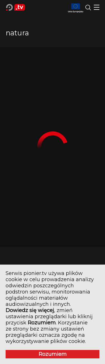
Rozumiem (53, 354)
